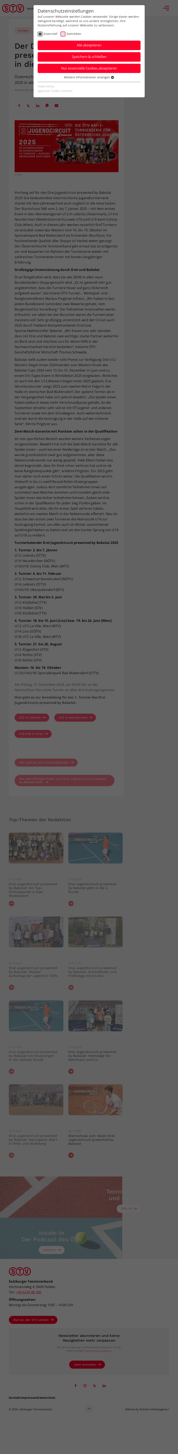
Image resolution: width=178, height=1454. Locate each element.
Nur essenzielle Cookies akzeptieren (89, 68)
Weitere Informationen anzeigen (89, 77)
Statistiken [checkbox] (73, 34)
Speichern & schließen (89, 56)
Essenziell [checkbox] (51, 34)
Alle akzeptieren (89, 45)
